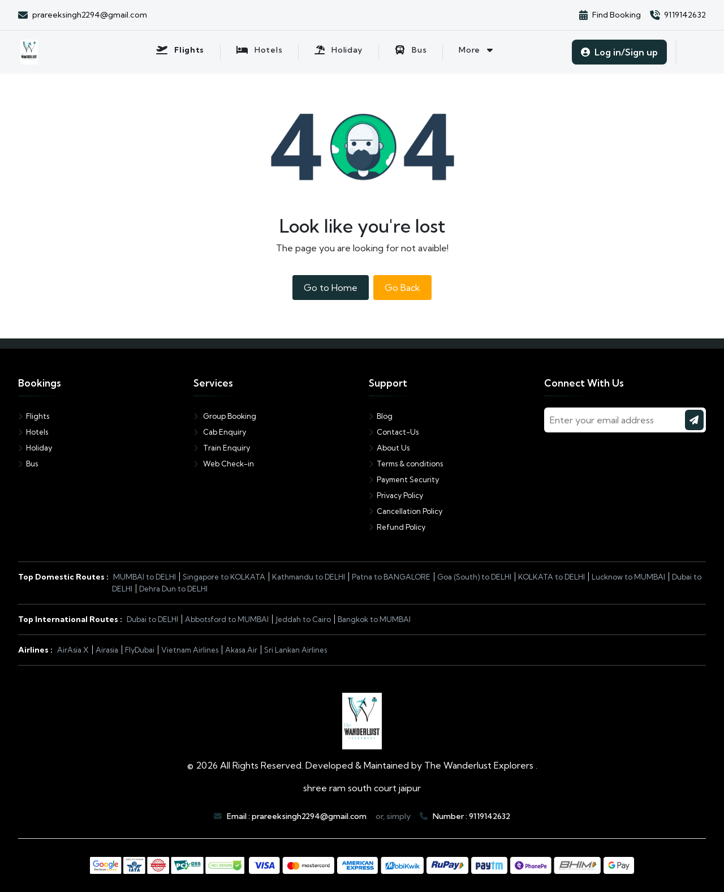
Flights (33, 416)
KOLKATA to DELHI (551, 576)
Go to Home (330, 287)
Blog (381, 416)
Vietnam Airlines (189, 649)
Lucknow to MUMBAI (628, 576)
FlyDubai (139, 649)
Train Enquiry (221, 447)
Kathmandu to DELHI (308, 576)
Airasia (107, 649)
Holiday (35, 447)
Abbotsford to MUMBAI (227, 619)
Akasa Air (241, 649)
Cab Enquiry (219, 431)
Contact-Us (394, 431)
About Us (389, 447)
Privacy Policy (396, 495)
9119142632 (489, 816)
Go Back (402, 287)
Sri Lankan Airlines (295, 649)
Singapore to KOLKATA (224, 576)
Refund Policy (397, 526)
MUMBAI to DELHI (144, 576)
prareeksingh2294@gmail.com (309, 816)
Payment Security (404, 479)
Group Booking (224, 416)
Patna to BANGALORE (391, 576)
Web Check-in (223, 463)
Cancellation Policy (405, 511)
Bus (28, 463)
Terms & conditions (406, 463)
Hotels (33, 431)
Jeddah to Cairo (303, 619)
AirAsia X (73, 649)
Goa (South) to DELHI (474, 576)
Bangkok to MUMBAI (374, 619)
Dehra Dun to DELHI (173, 588)
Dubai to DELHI (152, 619)
